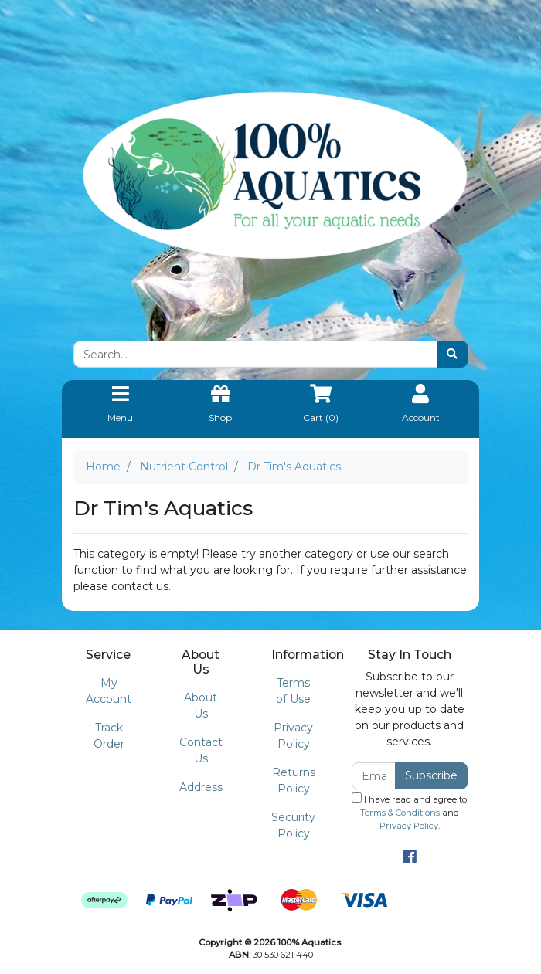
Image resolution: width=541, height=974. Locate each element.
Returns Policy (293, 780)
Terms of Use (293, 691)
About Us (200, 706)
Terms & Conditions (400, 812)
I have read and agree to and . (409, 811)
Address (201, 787)
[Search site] (452, 354)
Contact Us (201, 750)
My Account (108, 691)
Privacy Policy (293, 736)
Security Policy (293, 825)
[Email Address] (374, 775)
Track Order (109, 736)
